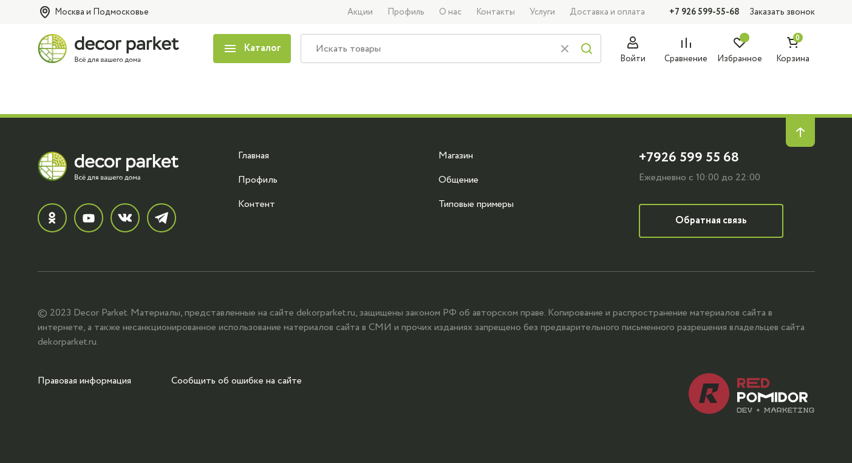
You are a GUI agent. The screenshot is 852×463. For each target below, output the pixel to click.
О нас (450, 12)
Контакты (495, 12)
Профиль (405, 12)
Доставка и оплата (607, 12)
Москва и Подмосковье (93, 12)
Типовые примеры (476, 204)
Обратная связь (711, 221)
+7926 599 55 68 (689, 157)
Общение (458, 179)
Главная (253, 155)
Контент (256, 204)
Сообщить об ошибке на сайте (236, 380)
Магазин (455, 155)
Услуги (542, 12)
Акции (360, 12)
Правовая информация (84, 380)
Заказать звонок (782, 12)
